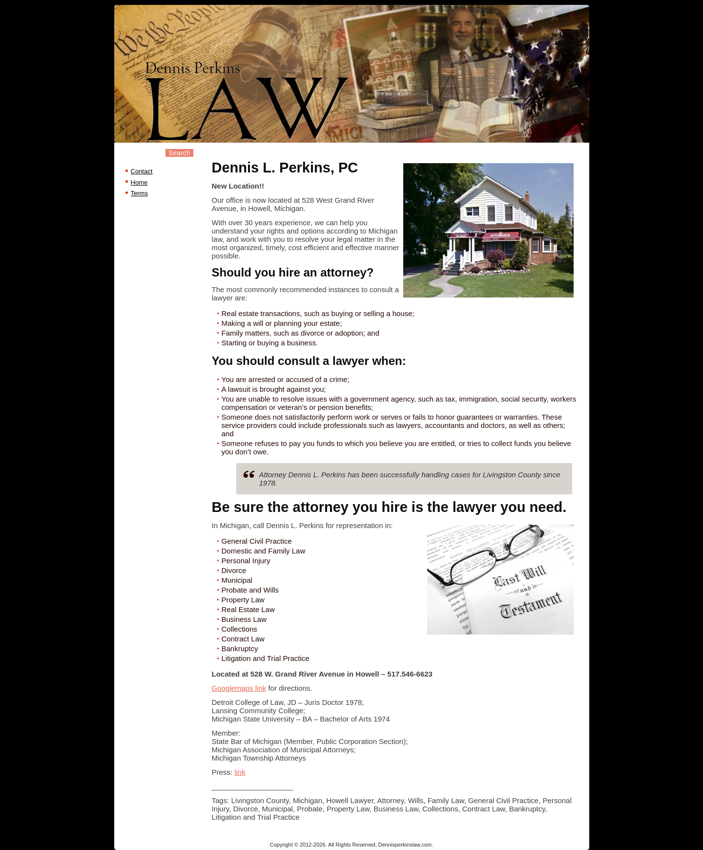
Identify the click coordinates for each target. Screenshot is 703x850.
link (240, 772)
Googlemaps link (239, 688)
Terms (139, 193)
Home (139, 182)
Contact (142, 171)
